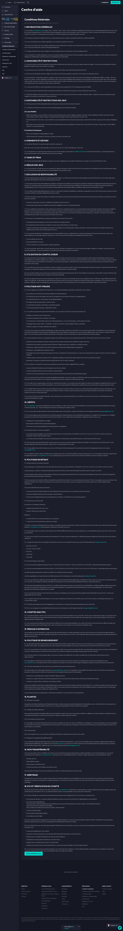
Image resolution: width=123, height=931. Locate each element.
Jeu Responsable (86, 894)
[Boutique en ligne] (9, 34)
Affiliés (104, 894)
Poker (63, 899)
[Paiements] (9, 67)
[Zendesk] (120, 928)
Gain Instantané (46, 901)
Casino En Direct (25, 891)
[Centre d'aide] (9, 42)
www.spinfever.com (37, 30)
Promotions (24, 894)
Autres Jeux (65, 904)
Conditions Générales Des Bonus (90, 891)
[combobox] (113, 925)
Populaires (64, 889)
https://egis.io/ (60, 743)
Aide (103, 891)
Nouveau (44, 903)
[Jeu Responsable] (9, 53)
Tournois (23, 896)
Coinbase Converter (79, 151)
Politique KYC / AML (87, 901)
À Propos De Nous (107, 889)
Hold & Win (44, 906)
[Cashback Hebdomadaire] (9, 23)
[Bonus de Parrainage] (9, 27)
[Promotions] (9, 7)
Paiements (85, 904)
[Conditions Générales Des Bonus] (9, 49)
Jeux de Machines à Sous (48, 889)
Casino (23, 889)
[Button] (28, 2)
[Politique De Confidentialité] (9, 56)
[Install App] (9, 38)
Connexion (104, 2)
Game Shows (65, 901)
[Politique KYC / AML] (9, 63)
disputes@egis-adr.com (73, 745)
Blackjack (64, 891)
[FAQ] (9, 70)
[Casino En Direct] (9, 14)
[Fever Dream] (5, 19)
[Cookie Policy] (9, 60)
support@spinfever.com (107, 411)
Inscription (115, 2)
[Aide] (9, 73)
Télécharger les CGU (33, 853)
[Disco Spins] (14, 19)
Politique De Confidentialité (89, 896)
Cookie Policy (85, 899)
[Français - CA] (9, 78)
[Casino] (9, 11)
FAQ (83, 906)
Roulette (64, 894)
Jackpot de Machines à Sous (49, 891)
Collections (45, 908)
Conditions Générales (88, 889)
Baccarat (64, 896)
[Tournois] (9, 30)
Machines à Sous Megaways (49, 898)
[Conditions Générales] (9, 46)
